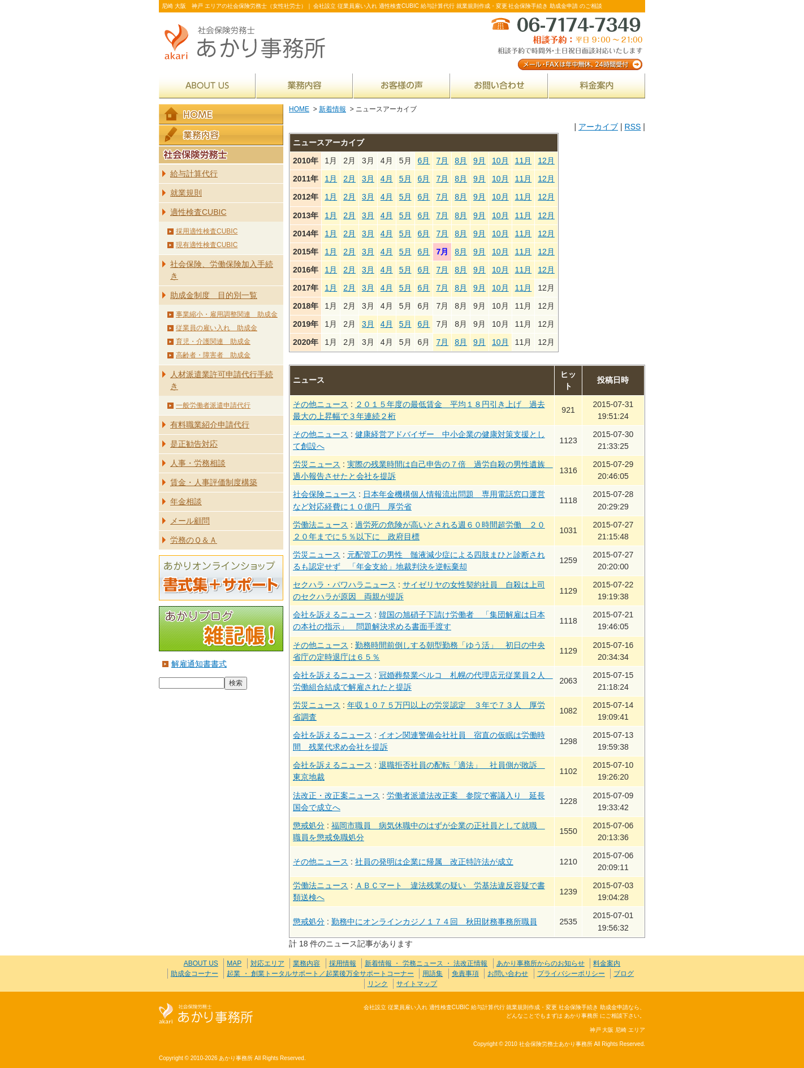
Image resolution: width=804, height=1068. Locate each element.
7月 (442, 160)
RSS (632, 126)
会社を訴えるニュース (332, 614)
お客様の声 (401, 85)
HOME (299, 109)
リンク (378, 984)
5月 (405, 178)
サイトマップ (416, 984)
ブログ (623, 974)
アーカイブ (598, 126)
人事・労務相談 (198, 463)
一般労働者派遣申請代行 (213, 405)
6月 (424, 160)
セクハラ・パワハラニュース (344, 584)
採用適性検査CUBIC (206, 231)
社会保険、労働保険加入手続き (221, 270)
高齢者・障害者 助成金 (213, 355)
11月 (523, 160)
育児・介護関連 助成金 (213, 341)
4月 (387, 178)
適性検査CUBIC (198, 212)
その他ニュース (320, 404)
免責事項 (465, 974)
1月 (331, 178)
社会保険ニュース (324, 494)
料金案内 (596, 85)
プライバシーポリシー (571, 974)
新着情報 (332, 109)
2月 (349, 178)
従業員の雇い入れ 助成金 (216, 328)
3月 (368, 178)
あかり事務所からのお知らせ (540, 963)
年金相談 (186, 501)
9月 (479, 160)
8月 (461, 160)
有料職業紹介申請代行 (209, 424)
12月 (546, 160)
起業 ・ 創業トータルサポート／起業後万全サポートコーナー (320, 974)
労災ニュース (316, 464)
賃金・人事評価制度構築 (213, 482)
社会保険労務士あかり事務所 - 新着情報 (249, 42)
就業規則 (186, 192)
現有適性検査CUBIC (206, 245)
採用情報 (342, 963)
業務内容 (304, 85)
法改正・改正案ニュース (336, 795)
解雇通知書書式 (199, 663)
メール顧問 (190, 520)
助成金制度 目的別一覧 (213, 295)
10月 (500, 160)
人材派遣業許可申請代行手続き (221, 380)
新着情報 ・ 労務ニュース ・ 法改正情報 (426, 963)
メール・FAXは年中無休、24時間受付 (566, 42)
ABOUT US (207, 85)
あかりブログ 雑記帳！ (221, 628)
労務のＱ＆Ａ (193, 539)
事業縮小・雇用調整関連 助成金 (227, 314)
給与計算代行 (194, 173)
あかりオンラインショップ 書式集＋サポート (221, 577)
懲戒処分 (309, 825)
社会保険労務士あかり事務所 (206, 1014)
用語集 (432, 974)
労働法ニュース (320, 524)
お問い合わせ (499, 85)
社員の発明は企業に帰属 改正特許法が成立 (434, 861)
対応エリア (267, 963)
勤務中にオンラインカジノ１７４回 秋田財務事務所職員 (434, 921)
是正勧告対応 (194, 443)
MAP (234, 963)
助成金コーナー (194, 974)
